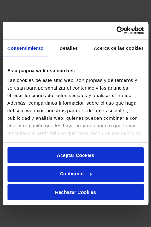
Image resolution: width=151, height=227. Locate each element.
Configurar (76, 173)
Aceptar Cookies (75, 155)
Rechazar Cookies (75, 192)
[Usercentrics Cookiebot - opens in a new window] (116, 30)
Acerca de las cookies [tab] (119, 47)
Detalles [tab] (68, 47)
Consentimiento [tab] (25, 47)
